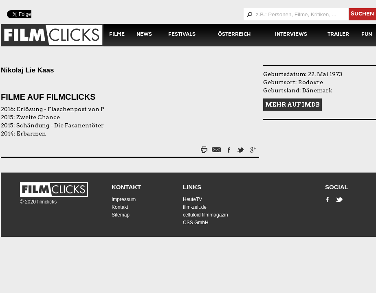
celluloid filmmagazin (205, 215)
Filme (117, 35)
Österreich (234, 35)
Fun (366, 35)
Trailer (338, 35)
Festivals (182, 35)
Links (192, 187)
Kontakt (126, 187)
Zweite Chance (38, 117)
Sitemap (121, 215)
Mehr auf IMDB (292, 104)
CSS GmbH (196, 222)
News (144, 35)
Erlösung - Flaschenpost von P (60, 109)
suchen (362, 14)
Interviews (291, 35)
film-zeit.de (195, 207)
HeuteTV (192, 199)
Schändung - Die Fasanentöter (60, 125)
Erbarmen (31, 133)
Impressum (124, 199)
